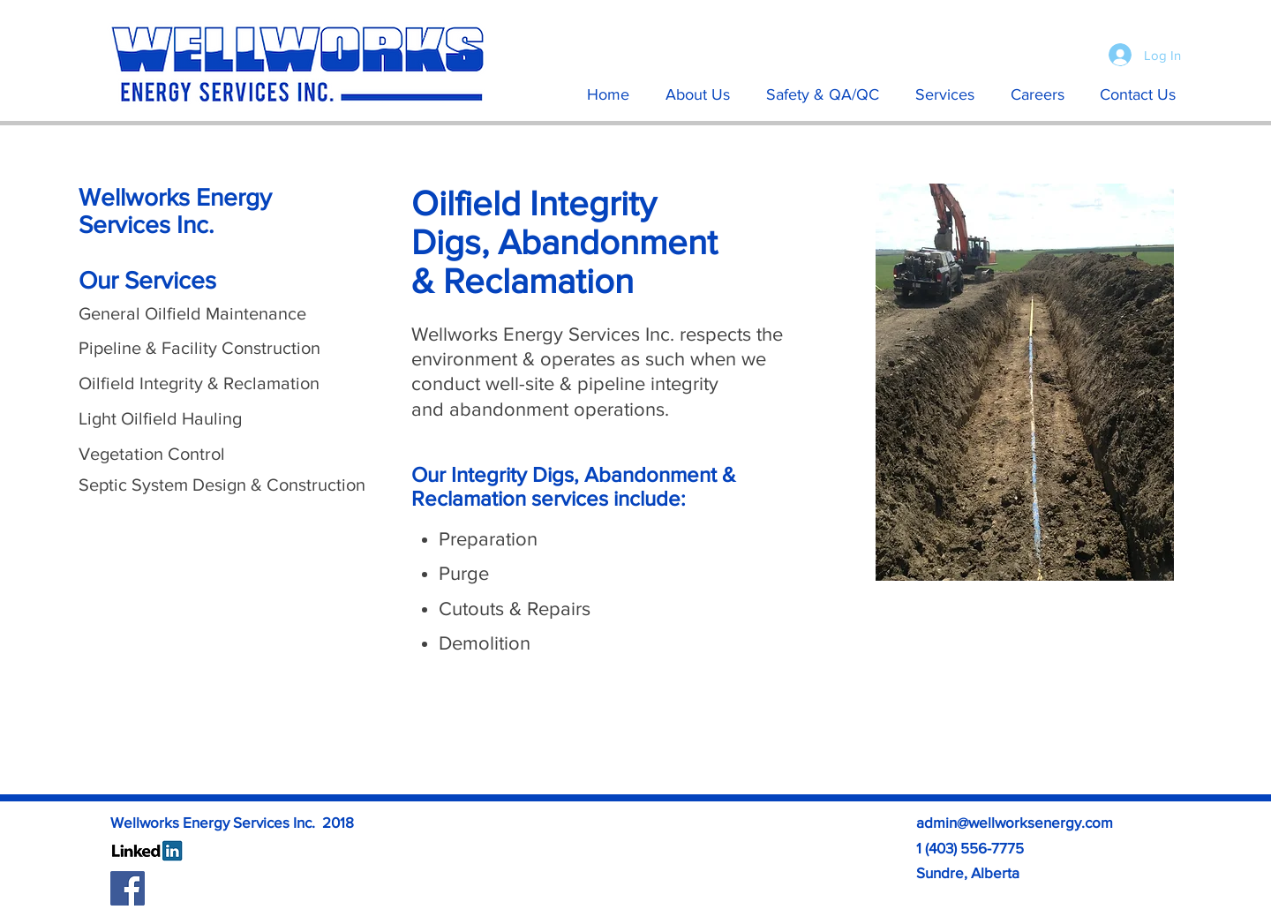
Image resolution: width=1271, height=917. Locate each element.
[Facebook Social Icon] (127, 888)
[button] (944, 94)
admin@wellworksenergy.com (1014, 822)
